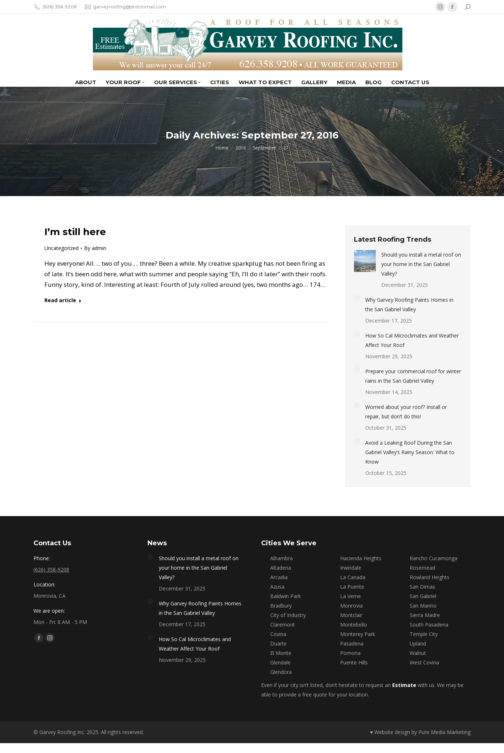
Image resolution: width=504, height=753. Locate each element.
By (95, 248)
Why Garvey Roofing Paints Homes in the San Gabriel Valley (409, 304)
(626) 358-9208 (55, 7)
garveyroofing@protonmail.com (125, 7)
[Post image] (365, 261)
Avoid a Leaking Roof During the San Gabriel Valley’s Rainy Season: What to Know (409, 452)
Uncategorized (61, 248)
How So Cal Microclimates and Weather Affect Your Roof (412, 340)
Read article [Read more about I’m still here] (63, 300)
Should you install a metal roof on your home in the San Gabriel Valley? (421, 264)
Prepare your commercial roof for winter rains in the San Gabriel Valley (413, 376)
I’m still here (75, 232)
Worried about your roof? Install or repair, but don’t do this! (406, 411)
